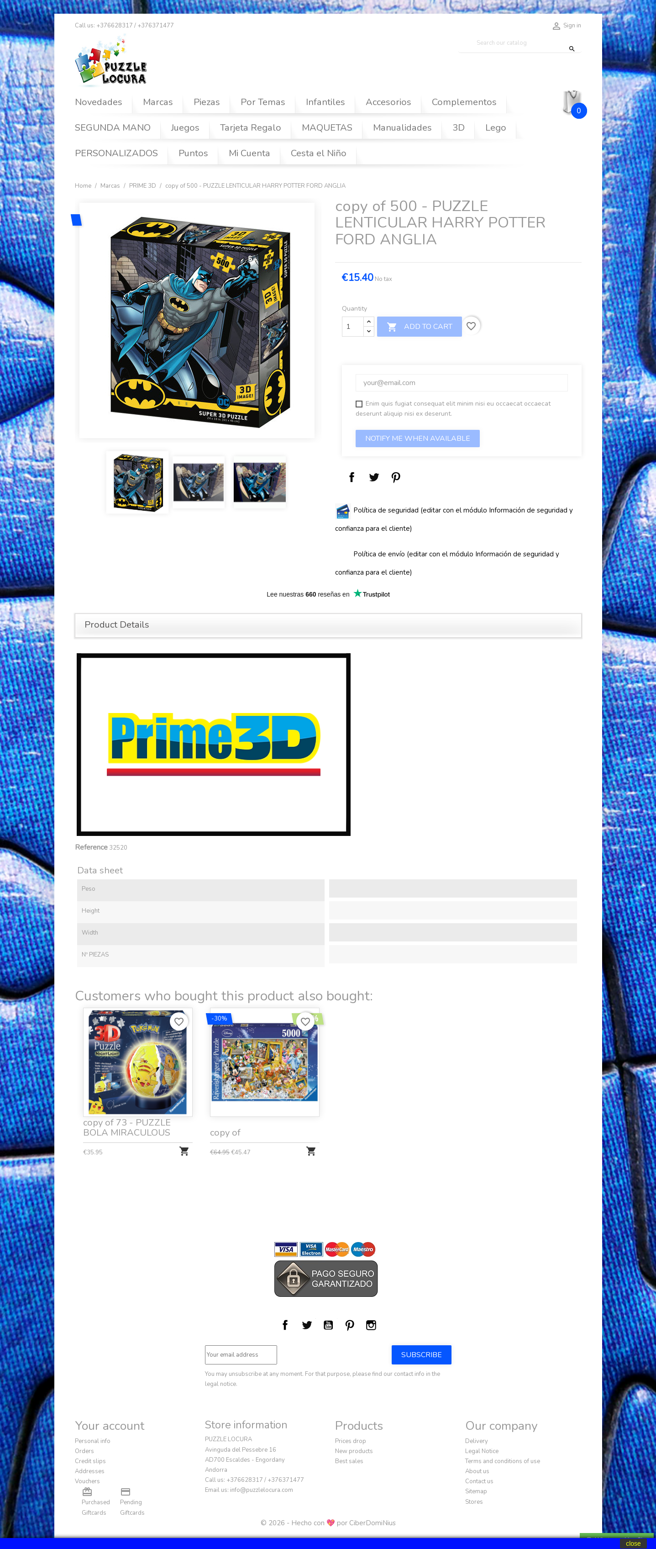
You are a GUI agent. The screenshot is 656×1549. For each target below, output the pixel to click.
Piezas (207, 102)
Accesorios (388, 102)
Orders (84, 1451)
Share (352, 477)
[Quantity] (353, 327)
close (633, 1543)
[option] (198, 320)
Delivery (476, 1441)
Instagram (371, 1325)
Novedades (98, 102)
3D (458, 128)
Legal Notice (482, 1451)
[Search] (520, 43)
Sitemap (476, 1491)
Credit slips (90, 1461)
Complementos (464, 102)
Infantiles (325, 102)
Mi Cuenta (249, 153)
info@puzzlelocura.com (261, 1490)
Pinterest (396, 477)
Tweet (374, 477)
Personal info (92, 1441)
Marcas (158, 102)
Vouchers (87, 1481)
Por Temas (263, 102)
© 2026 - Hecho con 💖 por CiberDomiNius (328, 1523)
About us (477, 1471)
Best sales (349, 1461)
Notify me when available (417, 439)
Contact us (479, 1481)
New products (354, 1451)
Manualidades (402, 128)
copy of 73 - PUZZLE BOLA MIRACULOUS (127, 1125)
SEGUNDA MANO (113, 128)
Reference (91, 847)
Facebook (285, 1325)
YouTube (328, 1325)
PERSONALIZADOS (116, 153)
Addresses (90, 1471)
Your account (109, 1425)
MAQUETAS (327, 128)
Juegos (185, 128)
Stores (474, 1502)
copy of (226, 1130)
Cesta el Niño (318, 153)
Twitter (307, 1325)
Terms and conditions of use (502, 1461)
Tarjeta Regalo (250, 128)
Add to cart (419, 327)
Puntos (193, 153)
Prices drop (350, 1441)
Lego (495, 128)
